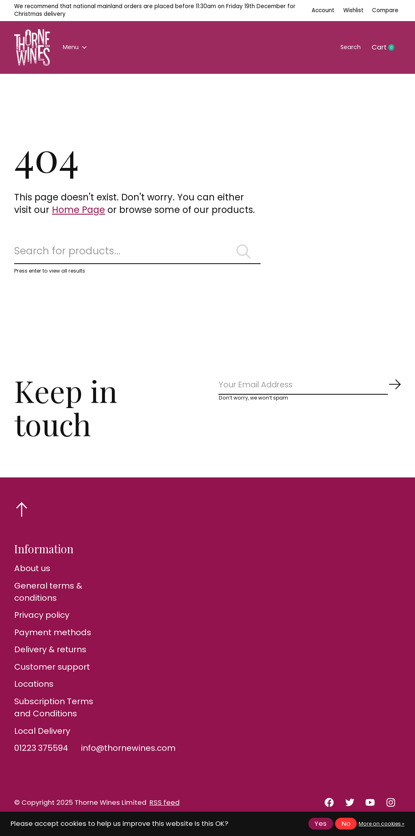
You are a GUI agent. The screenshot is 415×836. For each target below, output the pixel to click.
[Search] (137, 254)
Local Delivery (42, 736)
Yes (320, 823)
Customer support (52, 672)
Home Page (78, 209)
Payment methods (52, 638)
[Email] (310, 392)
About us (32, 574)
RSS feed (165, 808)
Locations (33, 690)
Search (347, 47)
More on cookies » (381, 823)
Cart (386, 47)
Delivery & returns (50, 655)
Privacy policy (41, 621)
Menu (77, 47)
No (346, 823)
